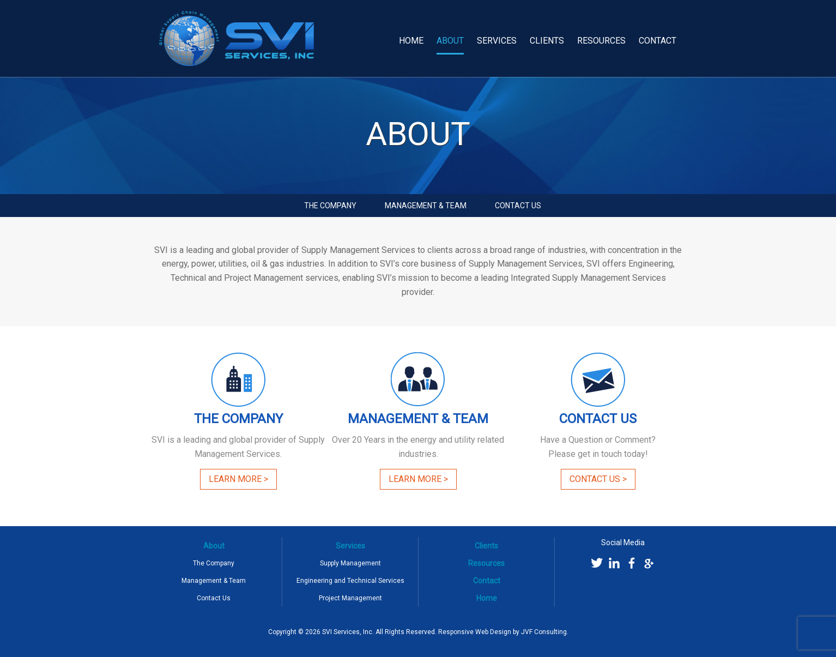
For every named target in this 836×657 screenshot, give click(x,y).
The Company (330, 205)
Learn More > (238, 479)
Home (411, 40)
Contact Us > (598, 479)
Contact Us (518, 205)
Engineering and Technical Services (350, 580)
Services (497, 40)
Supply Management (350, 563)
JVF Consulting (544, 632)
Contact (657, 40)
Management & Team (426, 205)
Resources (601, 40)
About (450, 40)
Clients (547, 40)
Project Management (350, 598)
